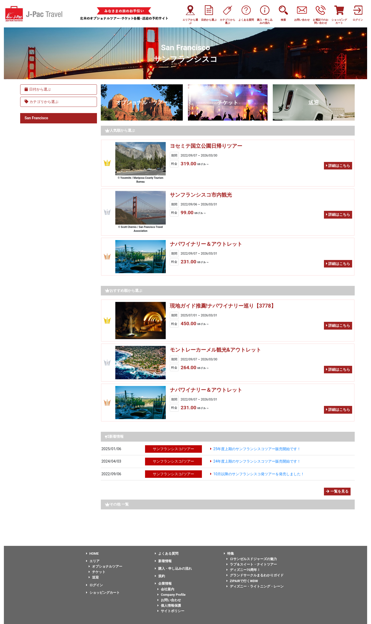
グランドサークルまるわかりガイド (255, 575)
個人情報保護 (169, 605)
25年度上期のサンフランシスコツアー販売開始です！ (257, 449)
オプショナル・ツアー (142, 102)
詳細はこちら (338, 166)
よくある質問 (166, 553)
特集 (229, 553)
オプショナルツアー (105, 566)
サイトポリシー (170, 611)
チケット (227, 102)
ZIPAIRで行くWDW (242, 581)
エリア (93, 561)
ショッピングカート (103, 593)
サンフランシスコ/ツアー (173, 449)
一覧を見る (337, 491)
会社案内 (165, 589)
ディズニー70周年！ (243, 570)
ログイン (94, 585)
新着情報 (163, 561)
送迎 (313, 102)
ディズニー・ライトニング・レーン (255, 586)
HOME (92, 553)
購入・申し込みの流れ (173, 568)
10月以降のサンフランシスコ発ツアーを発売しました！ (258, 474)
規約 (160, 576)
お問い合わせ (169, 600)
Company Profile (171, 595)
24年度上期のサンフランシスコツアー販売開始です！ (257, 461)
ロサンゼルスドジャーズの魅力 (251, 559)
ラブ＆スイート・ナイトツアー (251, 564)
